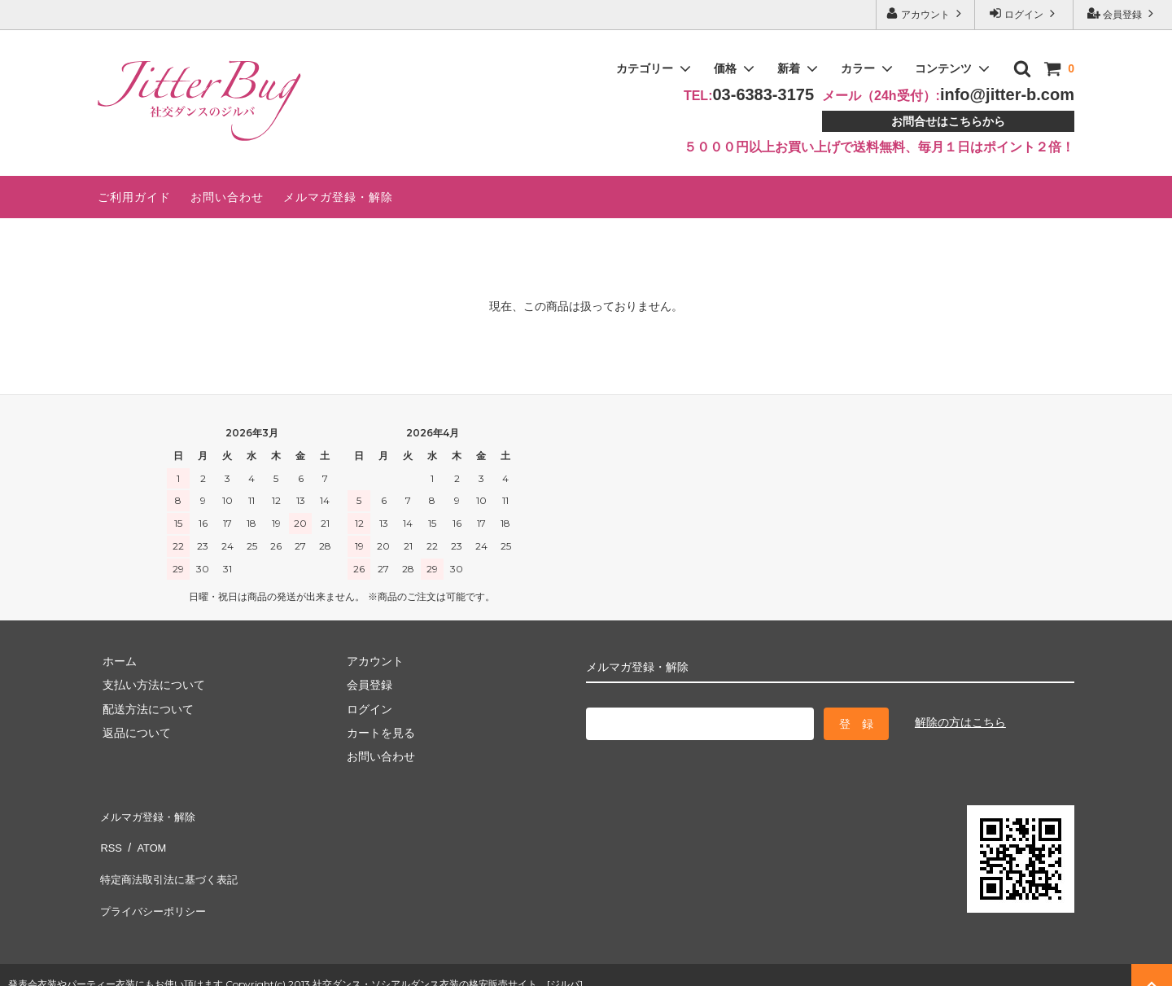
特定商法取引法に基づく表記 (172, 860)
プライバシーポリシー (155, 885)
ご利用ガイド (134, 197)
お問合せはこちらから (948, 121)
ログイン (1024, 13)
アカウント (926, 13)
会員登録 (1122, 13)
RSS (109, 837)
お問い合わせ (227, 197)
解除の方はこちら (960, 722)
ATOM (146, 837)
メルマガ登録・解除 (338, 197)
